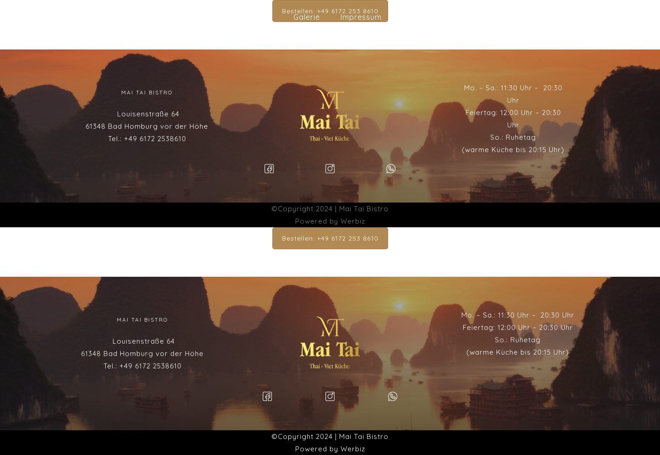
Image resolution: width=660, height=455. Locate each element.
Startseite (188, 17)
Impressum (361, 17)
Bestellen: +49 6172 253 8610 (330, 238)
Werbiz (353, 221)
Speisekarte (250, 17)
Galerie (306, 17)
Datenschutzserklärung (446, 17)
